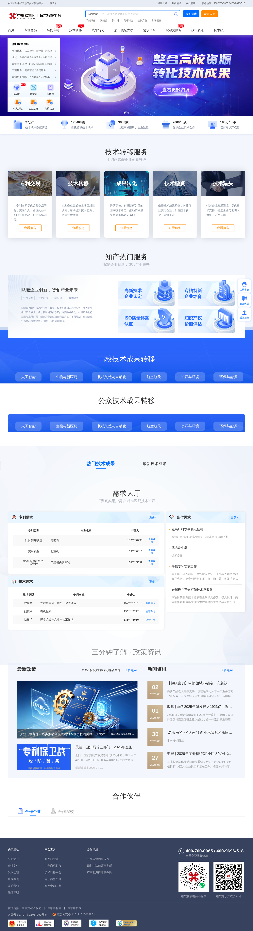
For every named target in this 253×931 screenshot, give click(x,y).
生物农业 (36, 57)
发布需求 (191, 13)
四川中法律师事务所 (99, 865)
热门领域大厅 (123, 30)
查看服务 (30, 228)
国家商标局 (54, 908)
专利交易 (30, 30)
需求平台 (149, 30)
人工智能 (29, 51)
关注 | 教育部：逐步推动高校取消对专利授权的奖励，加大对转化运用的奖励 (64, 734)
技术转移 (75, 30)
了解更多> (131, 670)
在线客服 (190, 3)
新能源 (103, 20)
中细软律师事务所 (98, 859)
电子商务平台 (53, 879)
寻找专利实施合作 (184, 566)
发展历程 (13, 872)
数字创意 (156, 20)
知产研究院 (52, 859)
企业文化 (13, 865)
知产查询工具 (53, 885)
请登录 (53, 3)
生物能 (48, 64)
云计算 (39, 51)
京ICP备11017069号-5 (33, 914)
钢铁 (24, 77)
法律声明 (13, 892)
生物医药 (24, 57)
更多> (234, 517)
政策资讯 (197, 30)
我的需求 (176, 3)
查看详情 (151, 540)
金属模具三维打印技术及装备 (192, 589)
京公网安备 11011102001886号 (76, 914)
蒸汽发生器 (179, 548)
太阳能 (39, 64)
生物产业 (142, 20)
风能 (31, 64)
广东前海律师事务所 (99, 872)
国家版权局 (74, 908)
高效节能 (29, 70)
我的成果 (162, 3)
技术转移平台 (35, 16)
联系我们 (13, 885)
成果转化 (98, 30)
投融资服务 (173, 30)
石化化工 (45, 77)
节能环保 (90, 20)
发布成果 (209, 13)
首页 (11, 30)
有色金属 (34, 77)
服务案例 (13, 879)
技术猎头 (220, 30)
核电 (24, 64)
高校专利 (53, 30)
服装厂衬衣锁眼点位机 (187, 529)
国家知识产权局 (31, 908)
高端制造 (128, 20)
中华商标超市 (53, 865)
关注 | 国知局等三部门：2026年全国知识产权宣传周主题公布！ (125, 747)
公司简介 (13, 859)
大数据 (48, 51)
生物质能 (47, 57)
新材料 (115, 20)
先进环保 (41, 70)
